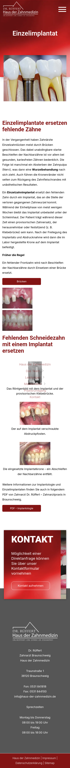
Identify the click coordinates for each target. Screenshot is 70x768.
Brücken (21, 281)
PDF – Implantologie (21, 508)
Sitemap (50, 763)
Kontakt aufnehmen (30, 585)
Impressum (49, 758)
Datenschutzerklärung (28, 763)
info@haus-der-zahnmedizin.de (35, 696)
